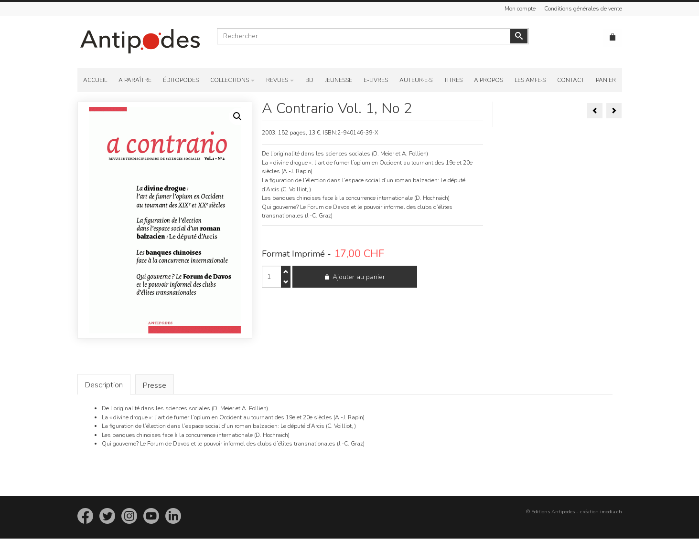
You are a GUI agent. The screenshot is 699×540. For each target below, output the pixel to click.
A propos (488, 80)
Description (104, 385)
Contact (570, 80)
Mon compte (520, 8)
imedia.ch (611, 513)
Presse (154, 387)
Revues (277, 80)
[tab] (103, 385)
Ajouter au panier (348, 280)
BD (309, 80)
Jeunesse (338, 80)
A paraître (134, 80)
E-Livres (376, 80)
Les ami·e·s (530, 80)
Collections (229, 80)
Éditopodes (181, 80)
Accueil (95, 80)
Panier (606, 80)
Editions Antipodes (553, 513)
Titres (453, 80)
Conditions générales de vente (583, 8)
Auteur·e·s (415, 80)
